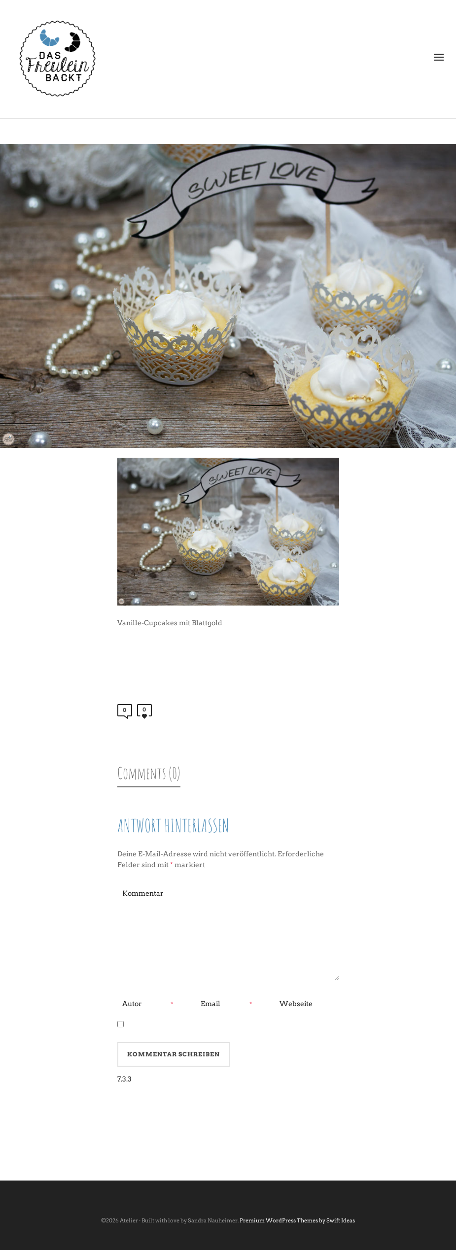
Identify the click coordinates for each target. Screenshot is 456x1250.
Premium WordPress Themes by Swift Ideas (297, 1220)
